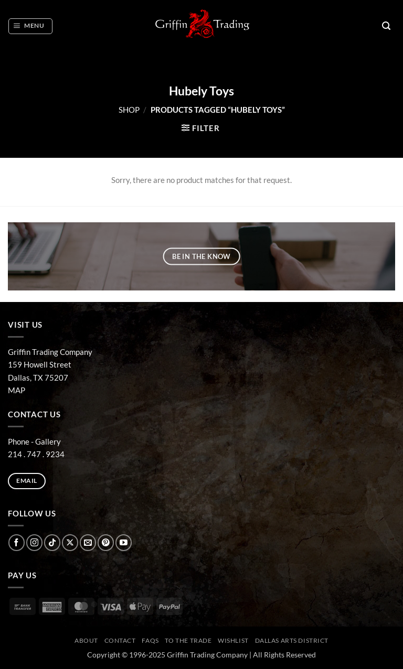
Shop (129, 109)
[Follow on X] (70, 542)
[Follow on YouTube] (123, 542)
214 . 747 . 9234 (36, 454)
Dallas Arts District (292, 640)
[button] (30, 26)
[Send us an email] (88, 542)
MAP (16, 390)
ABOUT (86, 640)
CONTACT (120, 640)
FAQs (150, 640)
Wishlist (233, 640)
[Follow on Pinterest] (106, 542)
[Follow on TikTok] (52, 542)
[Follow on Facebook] (16, 542)
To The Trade (188, 640)
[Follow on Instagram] (34, 542)
